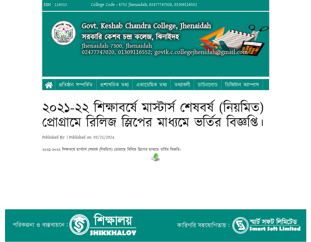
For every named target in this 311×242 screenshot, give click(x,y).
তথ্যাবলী (182, 85)
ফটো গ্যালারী (58, 96)
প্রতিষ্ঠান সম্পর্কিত (76, 85)
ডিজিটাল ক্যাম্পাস (242, 85)
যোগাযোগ (87, 96)
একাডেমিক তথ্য (151, 85)
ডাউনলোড (208, 85)
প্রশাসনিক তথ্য (114, 85)
